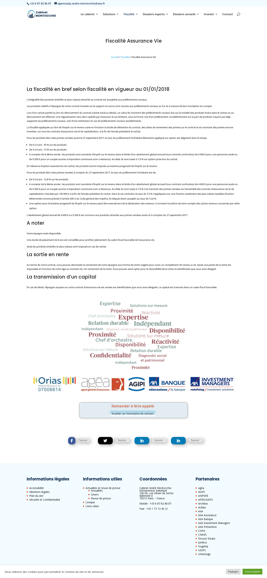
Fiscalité (129, 14)
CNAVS (202, 534)
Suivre (83, 440)
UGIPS (202, 550)
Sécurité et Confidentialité (44, 499)
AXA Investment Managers (214, 523)
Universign (204, 554)
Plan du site (36, 495)
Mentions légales (39, 492)
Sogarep (203, 546)
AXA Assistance (207, 515)
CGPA (201, 530)
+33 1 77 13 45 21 (157, 508)
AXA (200, 511)
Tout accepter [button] (252, 571)
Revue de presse (101, 498)
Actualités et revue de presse (103, 488)
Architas (203, 503)
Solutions (109, 14)
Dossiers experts (154, 14)
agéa (201, 488)
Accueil (115, 57)
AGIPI (201, 492)
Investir (209, 14)
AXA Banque (205, 519)
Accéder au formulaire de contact (133, 412)
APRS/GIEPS (205, 499)
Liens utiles (92, 506)
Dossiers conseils (184, 14)
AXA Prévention (207, 527)
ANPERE (203, 495)
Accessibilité (36, 488)
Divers (95, 494)
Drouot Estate (206, 538)
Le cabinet (88, 14)
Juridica (202, 542)
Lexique (90, 502)
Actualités (97, 490)
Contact (227, 14)
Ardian (202, 507)
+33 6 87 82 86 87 (160, 503)
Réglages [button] (233, 571)
